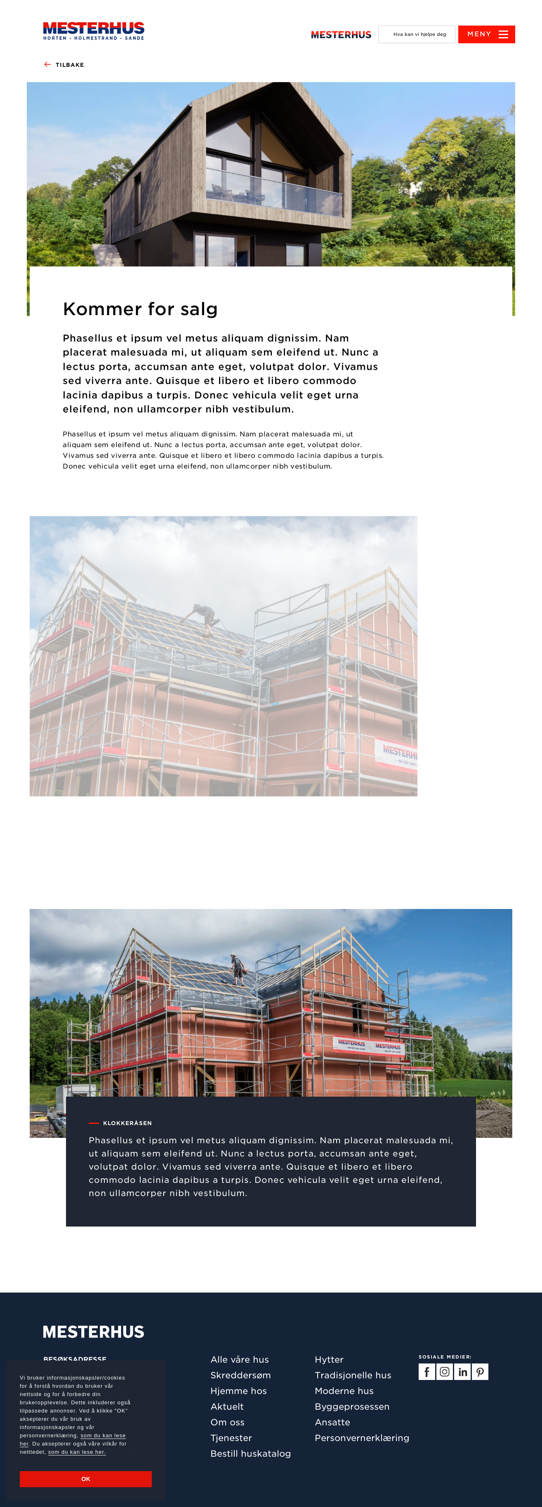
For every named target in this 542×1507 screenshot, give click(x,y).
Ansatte (332, 1422)
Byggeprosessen (352, 1406)
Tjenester (231, 1438)
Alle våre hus (239, 1359)
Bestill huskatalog (250, 1453)
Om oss (227, 1422)
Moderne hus (344, 1391)
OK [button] (85, 1479)
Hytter (329, 1359)
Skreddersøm (240, 1375)
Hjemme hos (238, 1391)
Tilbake (63, 65)
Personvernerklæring (362, 1438)
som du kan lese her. (77, 1452)
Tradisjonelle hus (353, 1375)
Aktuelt (227, 1406)
